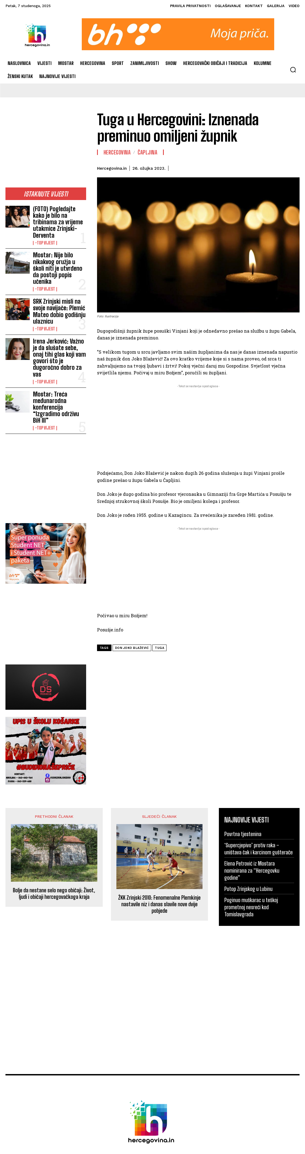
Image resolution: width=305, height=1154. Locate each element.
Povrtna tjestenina (242, 758)
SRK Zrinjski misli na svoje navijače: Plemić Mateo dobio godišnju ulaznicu (57, 279)
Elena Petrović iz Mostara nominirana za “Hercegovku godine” (251, 795)
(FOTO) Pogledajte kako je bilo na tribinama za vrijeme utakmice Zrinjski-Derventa (58, 214)
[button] (293, 69)
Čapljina (147, 152)
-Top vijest (44, 229)
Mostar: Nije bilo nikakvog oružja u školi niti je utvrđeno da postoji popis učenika (58, 247)
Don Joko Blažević (132, 648)
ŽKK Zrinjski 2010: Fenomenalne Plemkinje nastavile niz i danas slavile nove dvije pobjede (159, 828)
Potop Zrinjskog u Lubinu (248, 813)
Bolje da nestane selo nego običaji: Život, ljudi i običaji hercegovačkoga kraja (54, 818)
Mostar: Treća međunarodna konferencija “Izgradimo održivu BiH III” (59, 341)
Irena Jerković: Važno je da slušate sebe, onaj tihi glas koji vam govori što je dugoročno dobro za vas (59, 309)
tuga (159, 648)
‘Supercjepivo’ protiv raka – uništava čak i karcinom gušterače (258, 773)
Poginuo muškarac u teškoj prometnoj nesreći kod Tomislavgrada (251, 831)
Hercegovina (117, 152)
